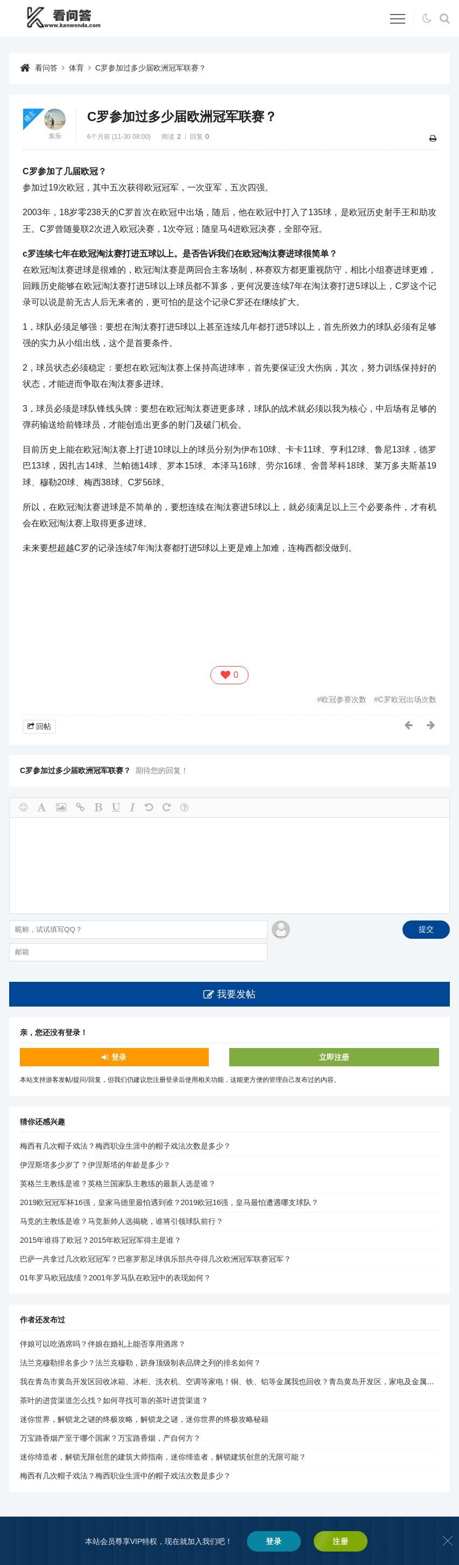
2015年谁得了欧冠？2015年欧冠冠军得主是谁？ (100, 1240)
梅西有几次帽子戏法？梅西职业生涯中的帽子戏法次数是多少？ (125, 1146)
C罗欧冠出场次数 (407, 699)
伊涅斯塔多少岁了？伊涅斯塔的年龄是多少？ (95, 1164)
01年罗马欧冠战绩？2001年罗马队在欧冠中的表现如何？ (115, 1277)
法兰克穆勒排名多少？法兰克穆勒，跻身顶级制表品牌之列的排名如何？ (140, 1362)
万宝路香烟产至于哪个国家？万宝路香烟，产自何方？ (110, 1438)
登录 (118, 1057)
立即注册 (334, 1057)
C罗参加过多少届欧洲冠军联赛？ (150, 67)
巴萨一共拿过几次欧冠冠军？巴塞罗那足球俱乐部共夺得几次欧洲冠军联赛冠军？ (155, 1259)
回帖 (43, 726)
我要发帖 (236, 994)
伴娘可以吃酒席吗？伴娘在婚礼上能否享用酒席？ (103, 1344)
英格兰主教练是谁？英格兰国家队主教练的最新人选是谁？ (118, 1183)
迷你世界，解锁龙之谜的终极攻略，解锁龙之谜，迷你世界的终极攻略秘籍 (144, 1419)
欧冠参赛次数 (343, 699)
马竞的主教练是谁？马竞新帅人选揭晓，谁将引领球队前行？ (121, 1221)
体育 (76, 67)
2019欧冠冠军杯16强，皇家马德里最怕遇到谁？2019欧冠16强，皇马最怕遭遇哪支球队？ (169, 1202)
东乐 (54, 136)
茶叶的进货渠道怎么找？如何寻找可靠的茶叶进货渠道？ (114, 1400)
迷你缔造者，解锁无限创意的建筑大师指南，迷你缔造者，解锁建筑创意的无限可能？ (163, 1457)
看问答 (46, 67)
